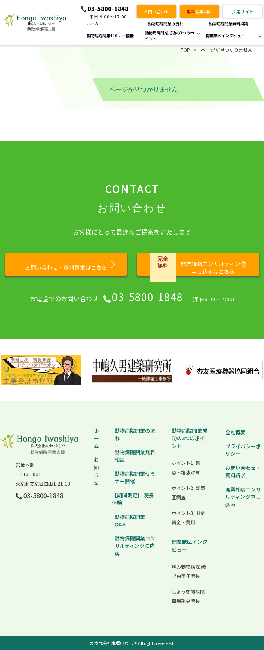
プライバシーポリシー (243, 450)
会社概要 (235, 432)
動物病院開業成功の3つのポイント (169, 36)
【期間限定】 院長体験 (133, 499)
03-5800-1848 (108, 9)
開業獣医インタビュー (225, 35)
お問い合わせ (156, 11)
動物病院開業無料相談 (228, 24)
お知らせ (96, 471)
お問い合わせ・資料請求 (243, 471)
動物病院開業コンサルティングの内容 (135, 545)
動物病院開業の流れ (165, 24)
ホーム (93, 24)
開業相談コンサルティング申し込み (243, 497)
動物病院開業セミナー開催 (110, 35)
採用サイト (242, 11)
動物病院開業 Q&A (130, 520)
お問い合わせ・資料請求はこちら (66, 267)
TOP (185, 49)
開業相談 (199, 11)
